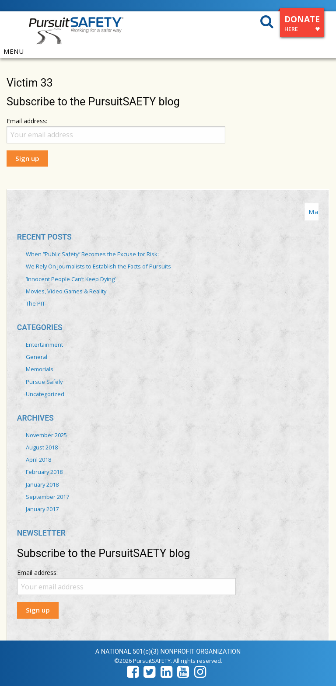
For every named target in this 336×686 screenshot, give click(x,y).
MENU (14, 51)
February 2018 (44, 472)
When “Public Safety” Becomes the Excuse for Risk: (92, 254)
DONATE (302, 24)
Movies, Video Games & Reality (66, 291)
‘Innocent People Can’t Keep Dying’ (71, 279)
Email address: (27, 121)
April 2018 (38, 459)
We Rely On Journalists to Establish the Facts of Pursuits (98, 266)
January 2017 (42, 509)
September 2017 (47, 497)
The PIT (35, 303)
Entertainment (44, 344)
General (36, 357)
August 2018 (42, 447)
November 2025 (46, 435)
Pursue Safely (44, 382)
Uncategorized (45, 394)
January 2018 (42, 484)
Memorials (39, 369)
